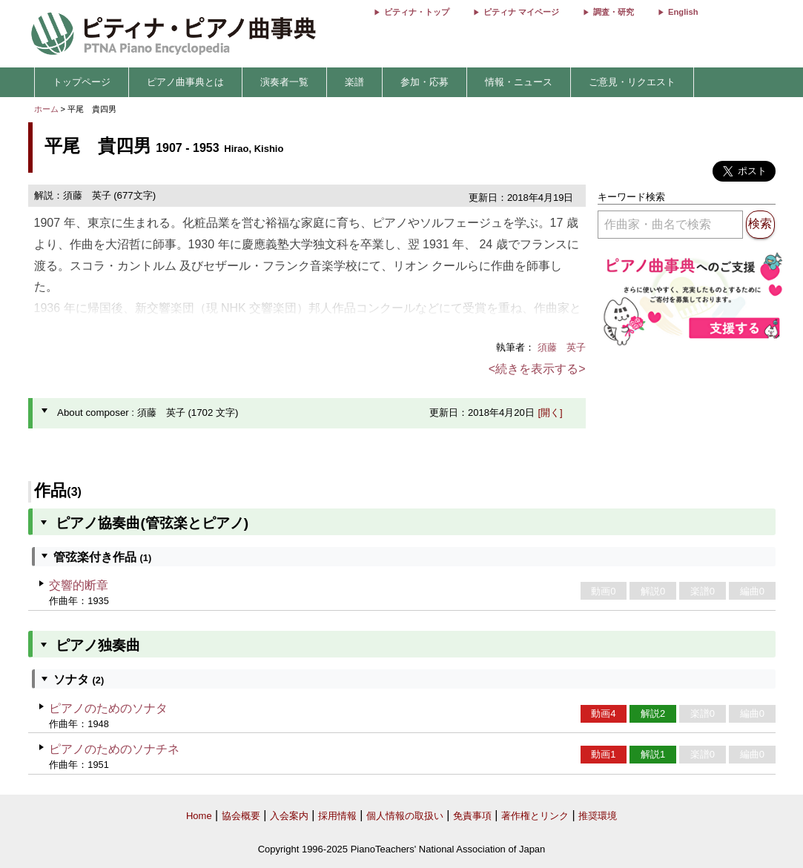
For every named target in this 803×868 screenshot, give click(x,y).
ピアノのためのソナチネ (114, 749)
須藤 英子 (562, 347)
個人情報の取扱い (404, 815)
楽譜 (354, 81)
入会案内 (289, 815)
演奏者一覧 (284, 81)
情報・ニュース (518, 81)
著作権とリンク (535, 815)
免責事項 (472, 815)
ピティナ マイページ (521, 11)
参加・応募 (424, 81)
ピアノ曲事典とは (185, 81)
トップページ (81, 81)
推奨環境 (597, 815)
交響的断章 (78, 585)
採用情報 (337, 815)
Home (199, 815)
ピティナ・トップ (416, 11)
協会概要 (241, 815)
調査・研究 (613, 11)
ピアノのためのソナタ (108, 708)
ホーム (46, 109)
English (683, 11)
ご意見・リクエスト (632, 81)
